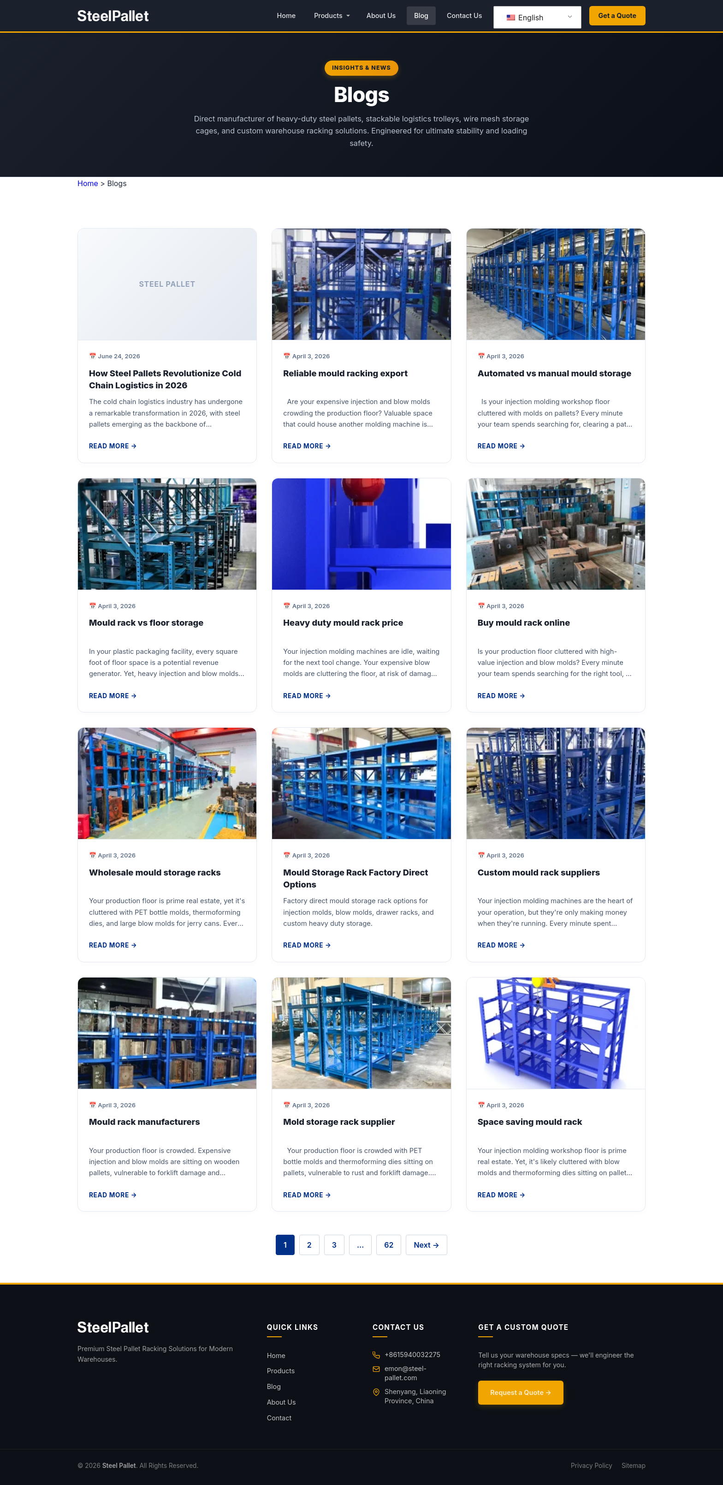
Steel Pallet (119, 1465)
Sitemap (634, 1465)
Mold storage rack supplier (339, 1122)
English (525, 17)
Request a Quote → (520, 1392)
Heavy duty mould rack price (343, 622)
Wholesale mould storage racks (155, 872)
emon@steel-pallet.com (406, 1373)
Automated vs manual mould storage (555, 373)
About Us (381, 15)
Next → (426, 1245)
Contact (279, 1418)
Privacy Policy (591, 1465)
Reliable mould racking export (345, 373)
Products (328, 15)
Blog (421, 15)
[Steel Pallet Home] (112, 15)
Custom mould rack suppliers (539, 872)
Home (286, 15)
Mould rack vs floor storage (146, 622)
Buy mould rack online (524, 622)
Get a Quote (617, 15)
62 (388, 1245)
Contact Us (464, 15)
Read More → (113, 446)
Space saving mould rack (530, 1122)
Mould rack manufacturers (144, 1122)
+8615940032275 (412, 1354)
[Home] (161, 1327)
